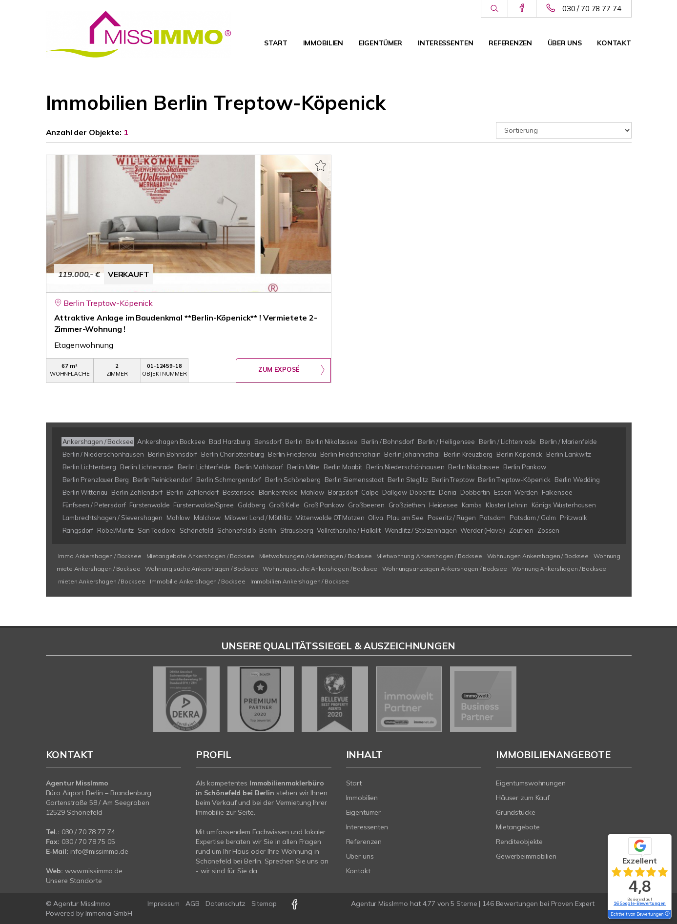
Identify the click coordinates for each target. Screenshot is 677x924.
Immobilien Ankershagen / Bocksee (299, 581)
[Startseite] (138, 34)
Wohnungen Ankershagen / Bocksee (538, 556)
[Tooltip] (667, 914)
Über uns (565, 43)
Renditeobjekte (519, 841)
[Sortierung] (564, 130)
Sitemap (264, 903)
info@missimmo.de (99, 851)
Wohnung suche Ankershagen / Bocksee (201, 568)
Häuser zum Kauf (523, 797)
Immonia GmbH (108, 913)
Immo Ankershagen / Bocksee (100, 556)
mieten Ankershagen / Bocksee (101, 581)
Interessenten (445, 43)
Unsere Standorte (74, 880)
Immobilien (323, 43)
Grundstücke (515, 812)
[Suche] (494, 9)
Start (275, 43)
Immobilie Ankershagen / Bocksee (198, 581)
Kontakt (614, 43)
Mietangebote (518, 827)
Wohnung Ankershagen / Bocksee (559, 568)
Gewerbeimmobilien (526, 856)
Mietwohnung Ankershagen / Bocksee (429, 556)
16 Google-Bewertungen (640, 903)
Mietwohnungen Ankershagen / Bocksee (315, 556)
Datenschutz (225, 903)
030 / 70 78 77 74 (591, 8)
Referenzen (510, 43)
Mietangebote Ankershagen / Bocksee (200, 556)
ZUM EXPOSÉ (279, 371)
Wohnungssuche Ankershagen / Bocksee (320, 568)
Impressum (163, 903)
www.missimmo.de (94, 870)
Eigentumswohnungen (531, 783)
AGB (192, 903)
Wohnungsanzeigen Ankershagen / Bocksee (444, 568)
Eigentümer (380, 43)
